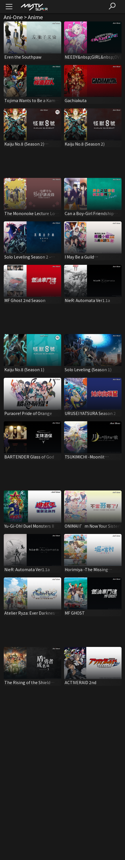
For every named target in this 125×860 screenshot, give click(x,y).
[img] (34, 6)
